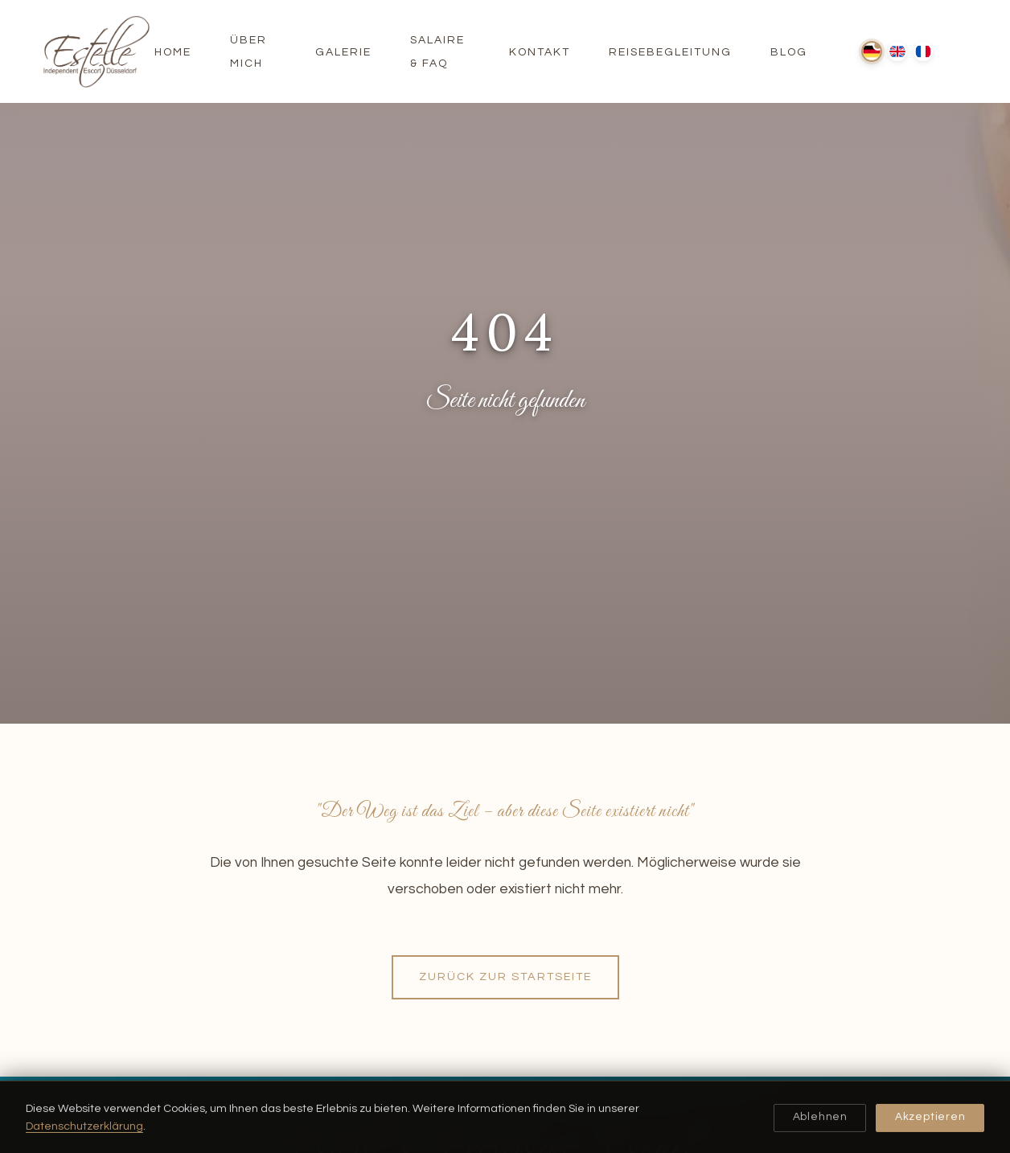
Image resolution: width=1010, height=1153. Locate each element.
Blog (788, 52)
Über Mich (248, 52)
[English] (897, 51)
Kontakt (539, 52)
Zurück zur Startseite (505, 976)
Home (172, 52)
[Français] (923, 51)
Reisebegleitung (670, 52)
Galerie (343, 52)
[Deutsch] (871, 51)
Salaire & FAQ (437, 52)
